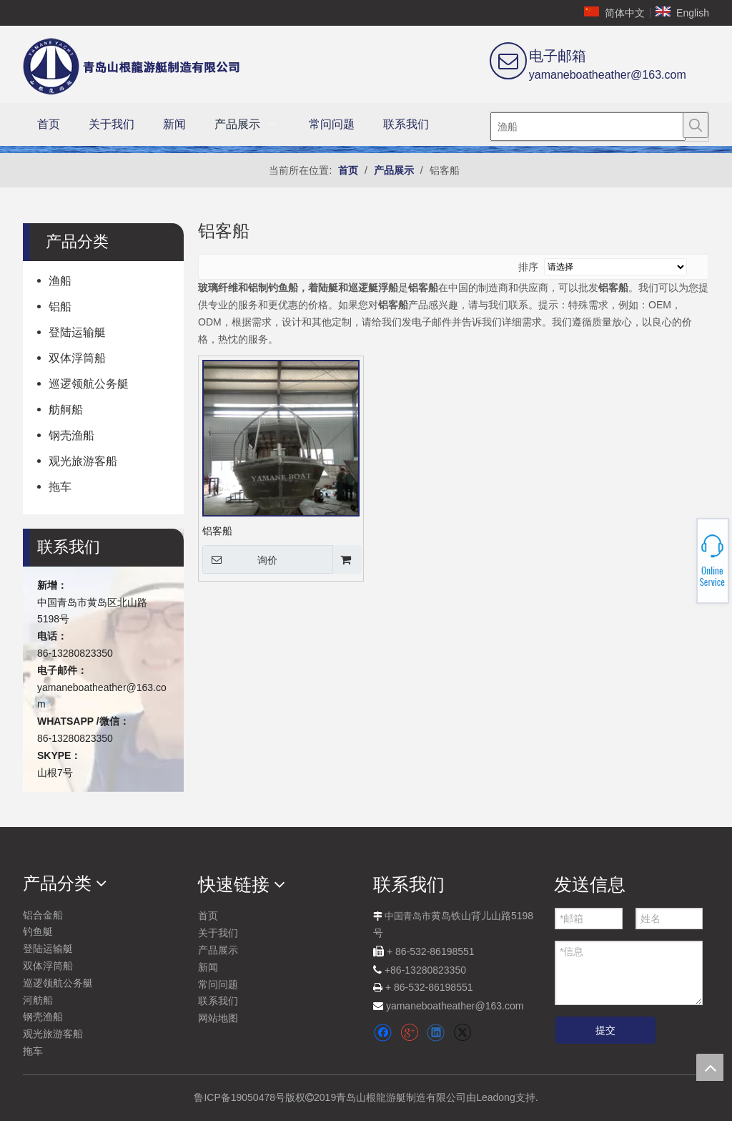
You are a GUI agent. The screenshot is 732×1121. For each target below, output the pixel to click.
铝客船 (217, 531)
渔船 (60, 281)
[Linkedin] (436, 1033)
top (709, 1067)
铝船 (60, 306)
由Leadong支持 (500, 1097)
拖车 (60, 487)
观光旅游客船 (83, 461)
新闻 (208, 967)
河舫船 (38, 1000)
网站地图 (218, 1018)
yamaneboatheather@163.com (607, 75)
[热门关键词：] (695, 125)
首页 (208, 915)
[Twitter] (462, 1033)
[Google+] (409, 1033)
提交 (605, 1030)
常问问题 (218, 984)
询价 (239, 559)
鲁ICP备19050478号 (239, 1097)
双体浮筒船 (77, 358)
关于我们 (218, 933)
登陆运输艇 (77, 332)
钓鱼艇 (38, 931)
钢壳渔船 (71, 435)
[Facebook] (383, 1033)
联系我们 (218, 1001)
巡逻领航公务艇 (89, 384)
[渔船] (588, 126)
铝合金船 (43, 915)
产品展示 (218, 950)
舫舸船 (66, 409)
